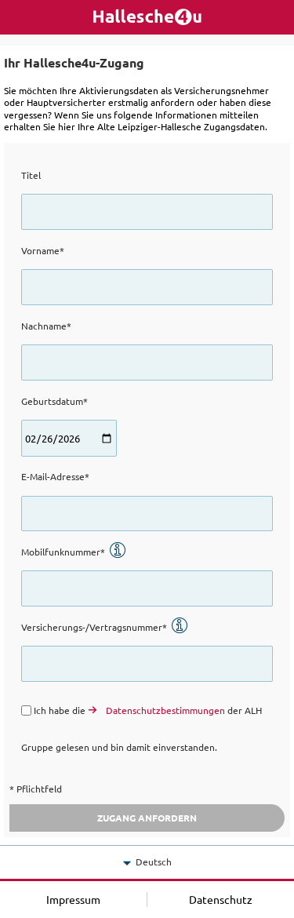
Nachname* (46, 325)
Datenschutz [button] (220, 899)
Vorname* (42, 250)
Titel (31, 175)
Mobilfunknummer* (73, 551)
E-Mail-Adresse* (55, 476)
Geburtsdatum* (54, 401)
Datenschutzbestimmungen (165, 710)
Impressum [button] (73, 899)
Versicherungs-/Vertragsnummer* (104, 627)
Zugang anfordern (147, 817)
